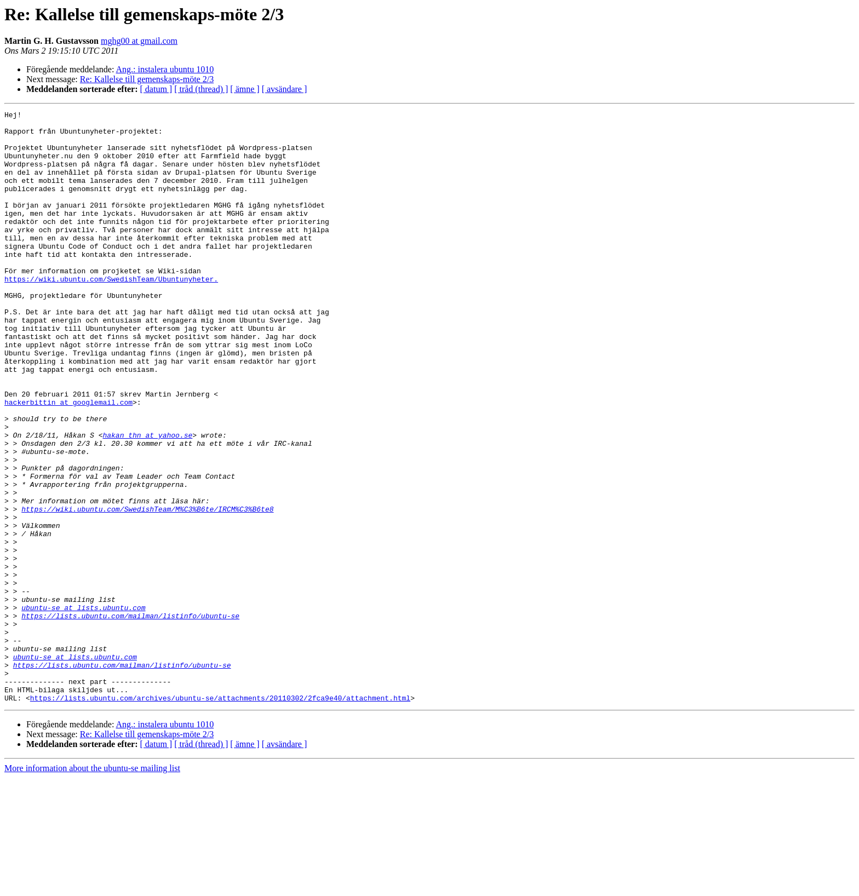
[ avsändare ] (284, 89)
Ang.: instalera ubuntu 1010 (165, 69)
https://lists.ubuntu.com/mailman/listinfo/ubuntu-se (130, 717)
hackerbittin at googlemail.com (68, 461)
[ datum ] (156, 89)
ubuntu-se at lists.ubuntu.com (83, 708)
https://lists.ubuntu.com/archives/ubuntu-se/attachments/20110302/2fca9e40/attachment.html (220, 816)
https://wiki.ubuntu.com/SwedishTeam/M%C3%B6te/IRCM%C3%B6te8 (147, 589)
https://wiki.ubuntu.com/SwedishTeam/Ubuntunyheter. (111, 313)
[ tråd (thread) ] (201, 89)
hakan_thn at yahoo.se (147, 501)
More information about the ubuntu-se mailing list (92, 886)
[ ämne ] (244, 89)
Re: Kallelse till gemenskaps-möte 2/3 (147, 79)
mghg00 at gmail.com (139, 40)
